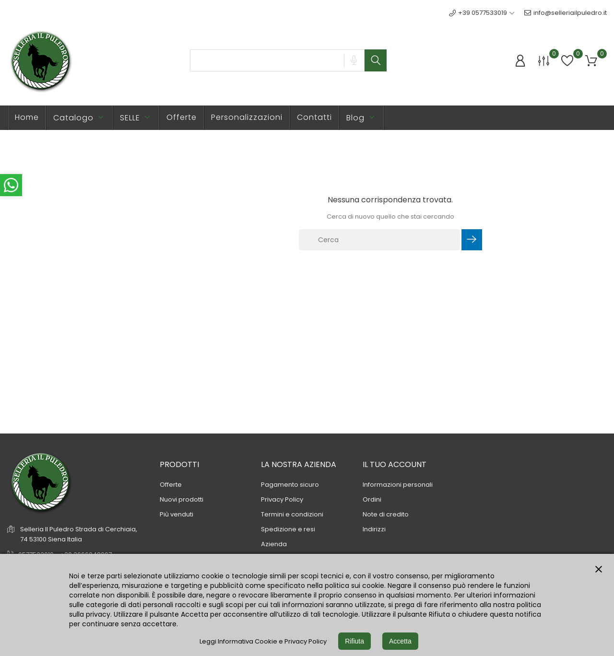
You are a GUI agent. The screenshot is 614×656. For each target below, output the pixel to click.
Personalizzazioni (247, 117)
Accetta (400, 641)
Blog (361, 117)
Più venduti (176, 514)
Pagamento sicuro (290, 484)
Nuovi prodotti (181, 499)
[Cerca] (379, 239)
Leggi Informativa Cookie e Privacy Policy (263, 641)
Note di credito (386, 514)
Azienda (274, 544)
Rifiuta (354, 641)
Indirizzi (374, 529)
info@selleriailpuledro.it (565, 13)
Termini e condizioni (292, 514)
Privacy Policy (282, 499)
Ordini (372, 499)
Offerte (181, 117)
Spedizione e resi (288, 529)
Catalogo (79, 117)
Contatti (314, 117)
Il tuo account (394, 464)
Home (27, 117)
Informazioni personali (398, 484)
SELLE (136, 117)
